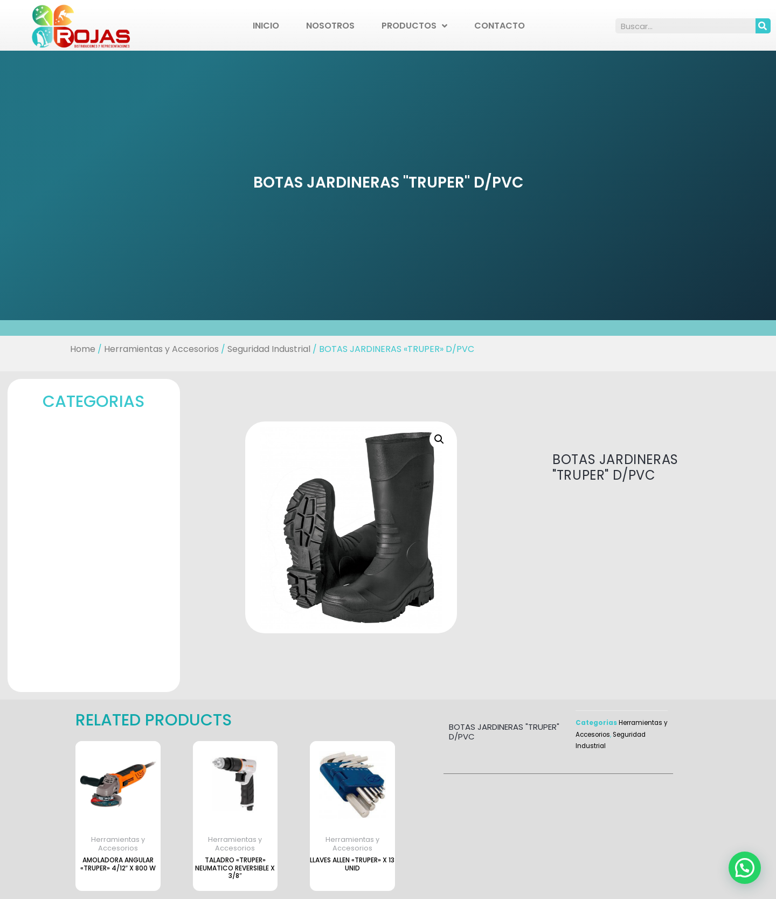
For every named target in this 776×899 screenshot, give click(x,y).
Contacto (499, 25)
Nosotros (330, 25)
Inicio (266, 25)
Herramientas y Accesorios (161, 349)
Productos (414, 25)
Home (82, 349)
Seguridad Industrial (268, 349)
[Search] (763, 25)
